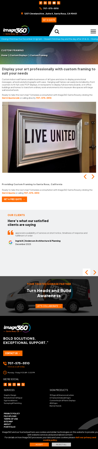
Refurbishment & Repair (13, 398)
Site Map (8, 421)
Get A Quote (8, 193)
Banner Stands (55, 406)
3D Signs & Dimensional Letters (62, 395)
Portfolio (9, 427)
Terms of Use (11, 419)
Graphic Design (10, 395)
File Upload (10, 416)
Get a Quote (49, 20)
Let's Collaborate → (49, 306)
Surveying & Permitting (13, 403)
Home (4, 55)
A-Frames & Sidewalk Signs (60, 398)
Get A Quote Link (11, 98)
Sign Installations (10, 400)
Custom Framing (38, 55)
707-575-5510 (43, 98)
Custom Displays (19, 55)
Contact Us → (13, 353)
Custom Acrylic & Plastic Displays (63, 400)
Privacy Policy (12, 413)
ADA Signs (54, 403)
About (7, 424)
